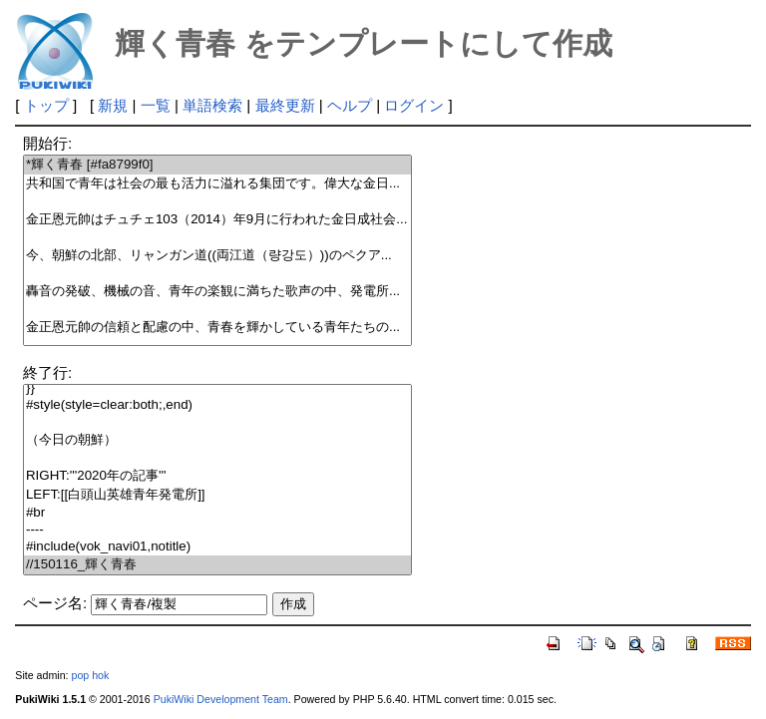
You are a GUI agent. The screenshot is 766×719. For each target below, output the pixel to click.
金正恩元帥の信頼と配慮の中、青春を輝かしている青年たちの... (217, 327)
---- (217, 530)
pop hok (90, 675)
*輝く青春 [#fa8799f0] (217, 165)
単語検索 (212, 105)
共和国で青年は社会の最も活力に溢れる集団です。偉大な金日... (217, 184)
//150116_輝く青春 (217, 564)
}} (217, 388)
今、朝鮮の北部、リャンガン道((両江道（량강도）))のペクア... (217, 255)
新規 (113, 105)
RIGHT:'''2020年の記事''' (217, 476)
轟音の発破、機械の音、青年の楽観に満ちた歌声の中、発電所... (217, 291)
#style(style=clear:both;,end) (217, 405)
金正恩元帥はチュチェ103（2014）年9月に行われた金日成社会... (217, 219)
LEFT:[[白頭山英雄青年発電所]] (217, 495)
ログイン (414, 105)
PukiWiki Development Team (221, 699)
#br (217, 513)
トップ (46, 105)
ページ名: (55, 602)
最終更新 (285, 105)
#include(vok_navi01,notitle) (217, 547)
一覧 (156, 105)
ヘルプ (349, 105)
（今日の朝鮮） (217, 440)
